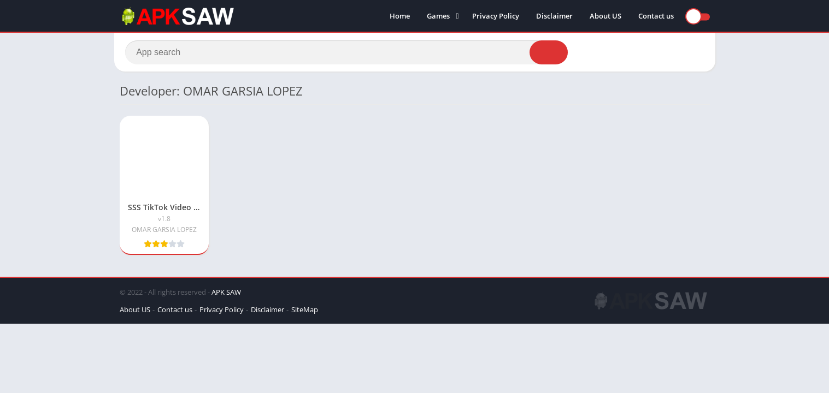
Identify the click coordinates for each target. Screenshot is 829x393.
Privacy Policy (495, 16)
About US (605, 16)
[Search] (347, 53)
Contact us (656, 16)
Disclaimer (554, 16)
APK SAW (226, 294)
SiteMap (304, 311)
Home (400, 16)
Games (438, 16)
